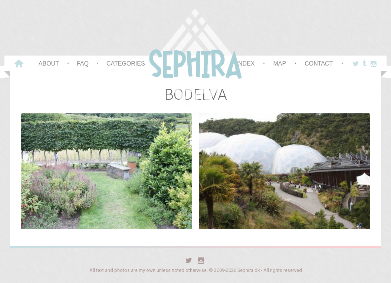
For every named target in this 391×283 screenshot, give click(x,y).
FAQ (83, 63)
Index (246, 63)
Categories (125, 63)
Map (279, 63)
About (49, 63)
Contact (319, 63)
